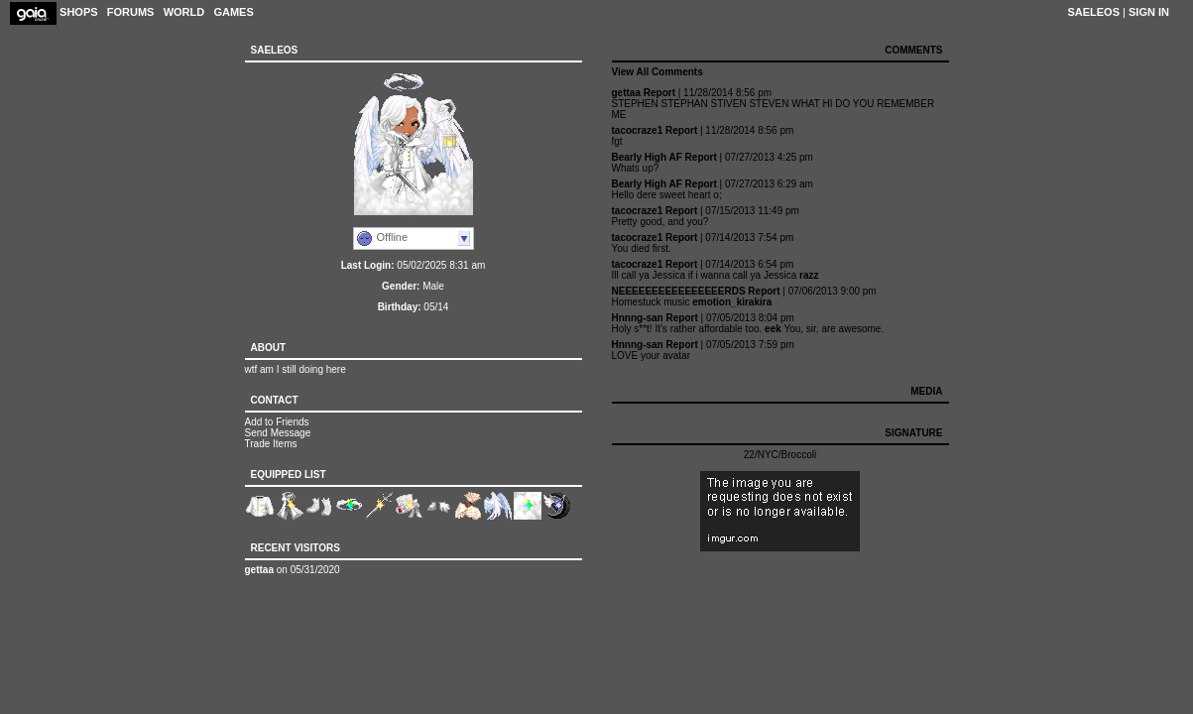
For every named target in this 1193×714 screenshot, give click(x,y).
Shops (79, 12)
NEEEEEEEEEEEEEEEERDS (679, 291)
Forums (131, 12)
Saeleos (1093, 12)
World (184, 12)
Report (659, 92)
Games (233, 12)
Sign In (1149, 12)
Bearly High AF (647, 157)
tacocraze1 (637, 130)
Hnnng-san (637, 317)
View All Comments (657, 71)
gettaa (259, 569)
